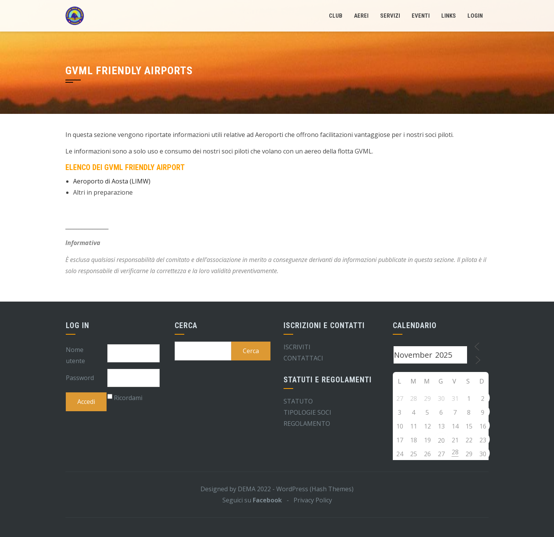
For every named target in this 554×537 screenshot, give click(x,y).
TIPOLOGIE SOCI (307, 412)
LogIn (475, 15)
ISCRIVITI (297, 347)
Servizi (390, 15)
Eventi (421, 15)
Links (448, 15)
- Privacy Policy (307, 500)
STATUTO (298, 401)
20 (441, 440)
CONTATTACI (303, 358)
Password (80, 378)
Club (335, 15)
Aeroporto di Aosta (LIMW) (111, 181)
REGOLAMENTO (307, 423)
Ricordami (128, 398)
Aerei (361, 15)
